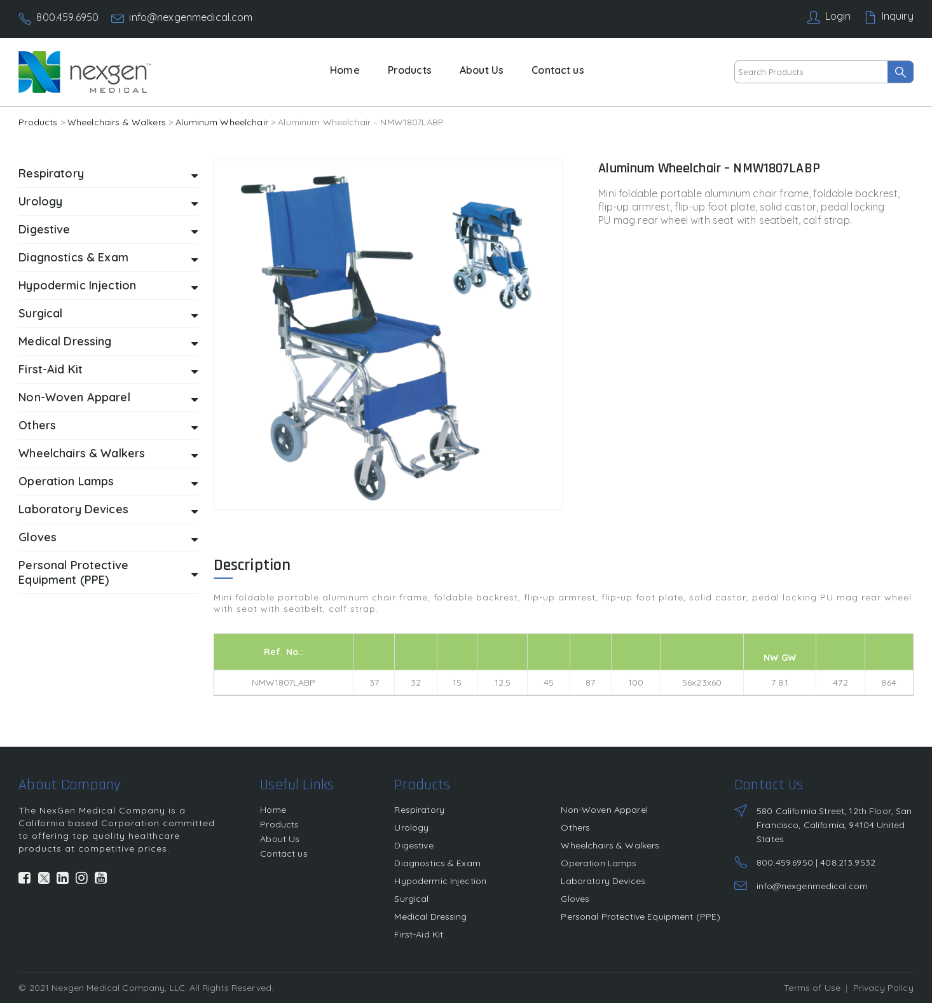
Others (107, 426)
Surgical (107, 314)
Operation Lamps (107, 482)
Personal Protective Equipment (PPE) (107, 572)
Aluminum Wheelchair (221, 122)
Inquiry (898, 16)
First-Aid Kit (107, 370)
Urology (107, 202)
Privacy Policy (883, 987)
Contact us (557, 70)
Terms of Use (812, 987)
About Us (482, 70)
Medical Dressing (107, 342)
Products (410, 70)
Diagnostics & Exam (107, 258)
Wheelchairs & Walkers (116, 122)
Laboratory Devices (107, 510)
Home (345, 70)
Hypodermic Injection (107, 286)
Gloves (107, 538)
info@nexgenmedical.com (190, 17)
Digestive (107, 230)
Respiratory (107, 174)
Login (838, 16)
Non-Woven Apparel (107, 398)
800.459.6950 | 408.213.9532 (816, 862)
